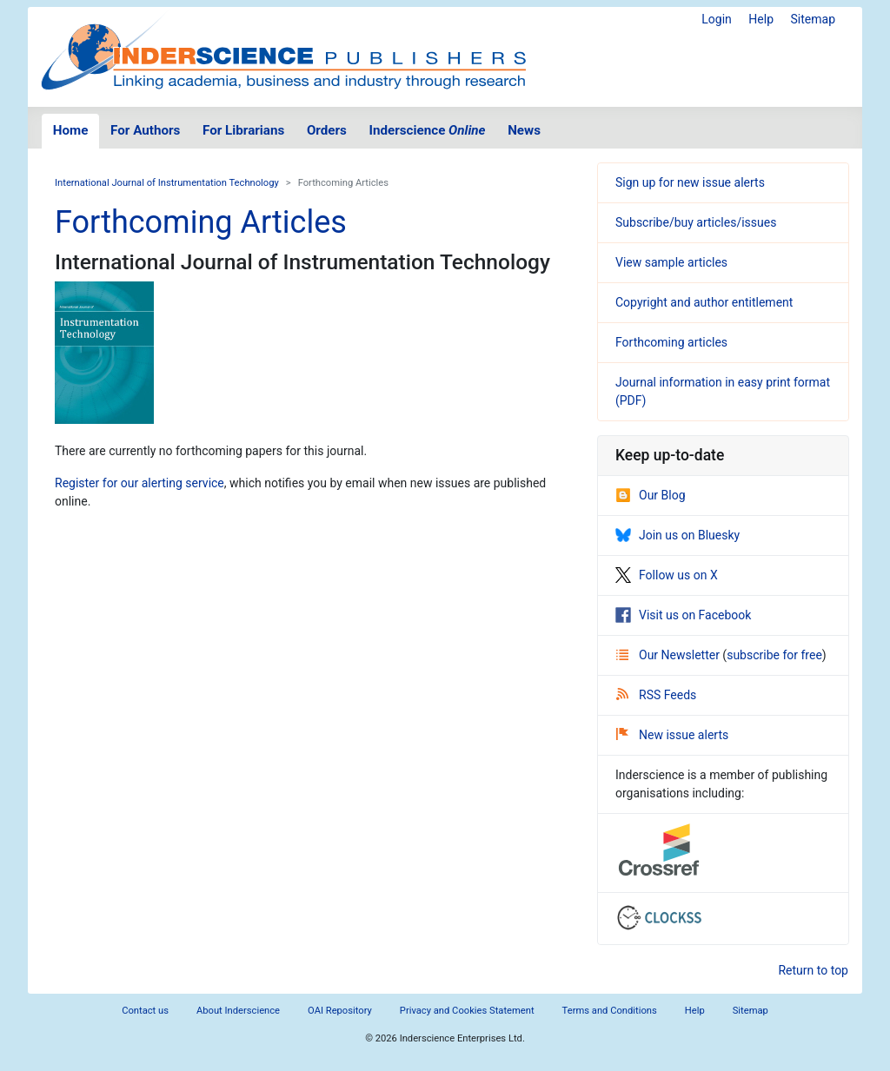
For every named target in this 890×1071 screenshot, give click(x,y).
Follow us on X (666, 575)
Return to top (813, 970)
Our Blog (650, 495)
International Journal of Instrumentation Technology (167, 182)
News (524, 130)
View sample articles (671, 262)
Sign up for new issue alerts (690, 182)
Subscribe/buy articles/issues (695, 222)
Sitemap (813, 19)
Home (71, 130)
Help (761, 19)
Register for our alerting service (139, 483)
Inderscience (427, 130)
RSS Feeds (656, 695)
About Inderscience (238, 1010)
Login (716, 19)
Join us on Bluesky (677, 535)
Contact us (145, 1010)
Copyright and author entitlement (704, 302)
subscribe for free (774, 655)
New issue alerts (672, 735)
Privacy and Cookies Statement (467, 1010)
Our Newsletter (669, 655)
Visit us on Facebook (683, 615)
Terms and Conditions (609, 1010)
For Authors (145, 130)
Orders (327, 130)
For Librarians (243, 130)
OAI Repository (340, 1010)
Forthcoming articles (671, 342)
